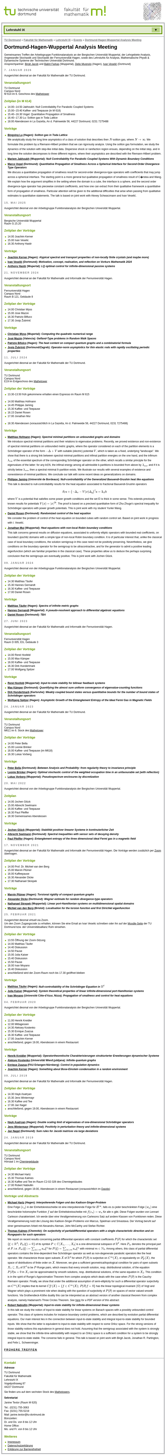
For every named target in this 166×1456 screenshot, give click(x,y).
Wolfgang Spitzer (18, 700)
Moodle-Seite (135, 923)
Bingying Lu (15, 135)
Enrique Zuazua (17, 1064)
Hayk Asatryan (17, 1122)
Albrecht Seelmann (19, 834)
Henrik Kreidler (17, 1055)
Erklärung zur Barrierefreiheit (24, 1449)
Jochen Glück (16, 829)
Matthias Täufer (17, 605)
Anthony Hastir (17, 266)
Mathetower (42, 93)
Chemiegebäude (28, 1161)
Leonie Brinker (17, 772)
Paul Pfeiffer (15, 838)
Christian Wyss (17, 333)
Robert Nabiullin (18, 1305)
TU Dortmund (12, 40)
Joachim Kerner (18, 257)
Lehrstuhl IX (63, 40)
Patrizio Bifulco (17, 343)
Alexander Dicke (18, 899)
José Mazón (15, 338)
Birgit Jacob (31, 64)
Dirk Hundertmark (18, 692)
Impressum (14, 1441)
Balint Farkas (51, 64)
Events (77, 40)
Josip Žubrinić (16, 347)
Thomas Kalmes (17, 1230)
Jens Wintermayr (18, 1126)
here (78, 1300)
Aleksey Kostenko (19, 1060)
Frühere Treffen (20, 1349)
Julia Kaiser (15, 991)
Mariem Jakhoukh (18, 158)
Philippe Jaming (17, 479)
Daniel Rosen (16, 513)
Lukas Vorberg (17, 776)
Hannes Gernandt (18, 610)
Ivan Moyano (15, 995)
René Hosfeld (16, 683)
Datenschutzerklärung (20, 1445)
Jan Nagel (14, 1131)
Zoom (158, 850)
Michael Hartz (16, 1202)
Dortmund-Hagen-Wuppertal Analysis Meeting (113, 40)
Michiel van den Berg (21, 908)
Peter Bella (14, 767)
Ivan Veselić (110, 64)
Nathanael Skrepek (19, 903)
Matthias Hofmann (19, 437)
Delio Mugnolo (83, 64)
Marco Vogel (15, 164)
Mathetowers (62, 1391)
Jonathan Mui (16, 527)
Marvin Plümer (17, 894)
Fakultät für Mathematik (38, 40)
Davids (105, 1188)
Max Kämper (15, 687)
